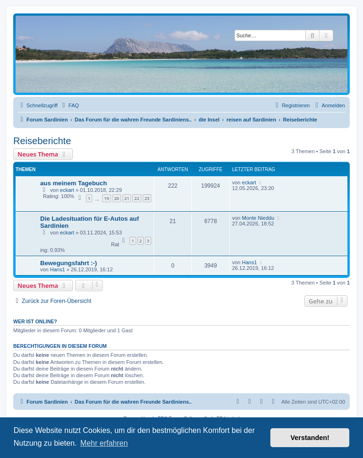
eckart (67, 190)
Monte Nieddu (258, 218)
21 (126, 198)
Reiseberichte (42, 141)
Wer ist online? (35, 321)
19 (106, 198)
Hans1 (57, 269)
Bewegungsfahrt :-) (68, 263)
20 (116, 198)
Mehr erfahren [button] (104, 443)
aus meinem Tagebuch (73, 183)
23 (147, 198)
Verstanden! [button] (310, 437)
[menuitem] (69, 105)
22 (136, 198)
